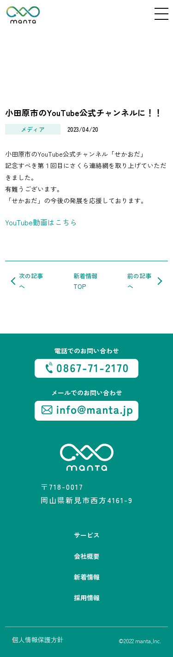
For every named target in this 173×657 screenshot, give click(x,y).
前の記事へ (139, 281)
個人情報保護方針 (38, 639)
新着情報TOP (85, 281)
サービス (87, 535)
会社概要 (87, 556)
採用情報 (87, 597)
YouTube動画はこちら (41, 222)
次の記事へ (31, 281)
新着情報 (87, 576)
